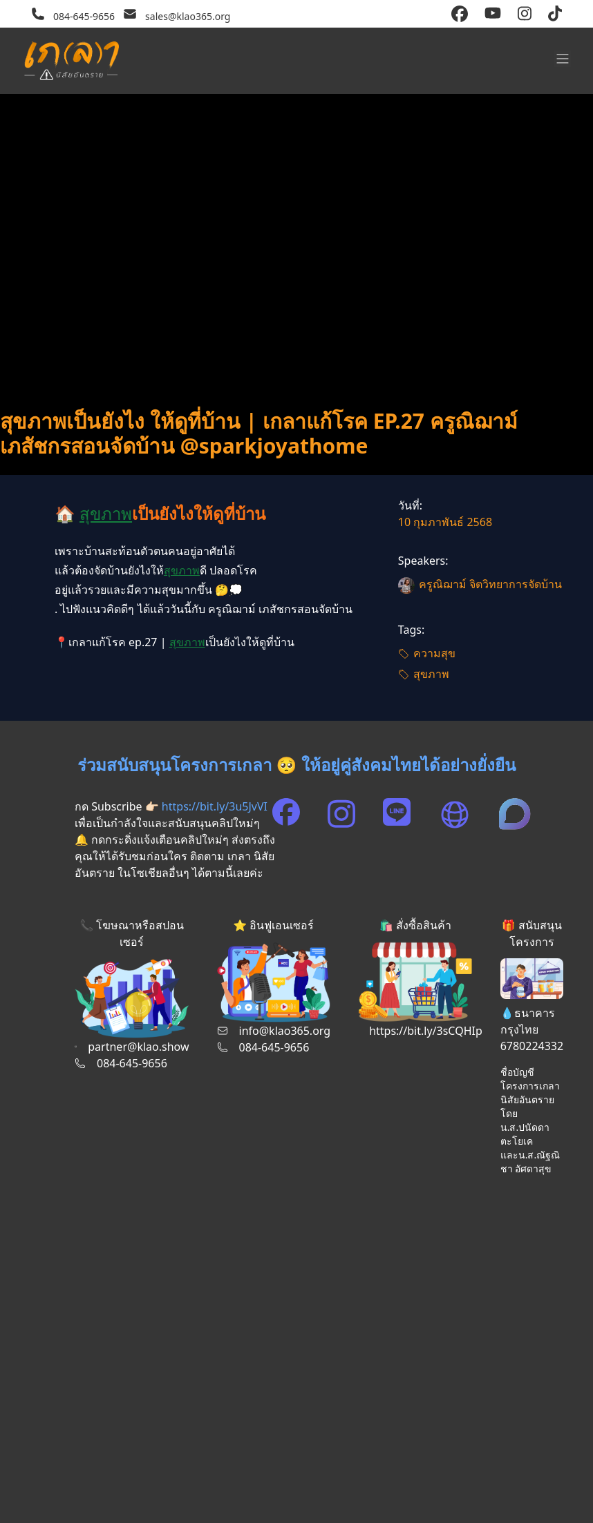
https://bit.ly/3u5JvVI (214, 806)
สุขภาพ (105, 513)
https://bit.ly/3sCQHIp (425, 1030)
